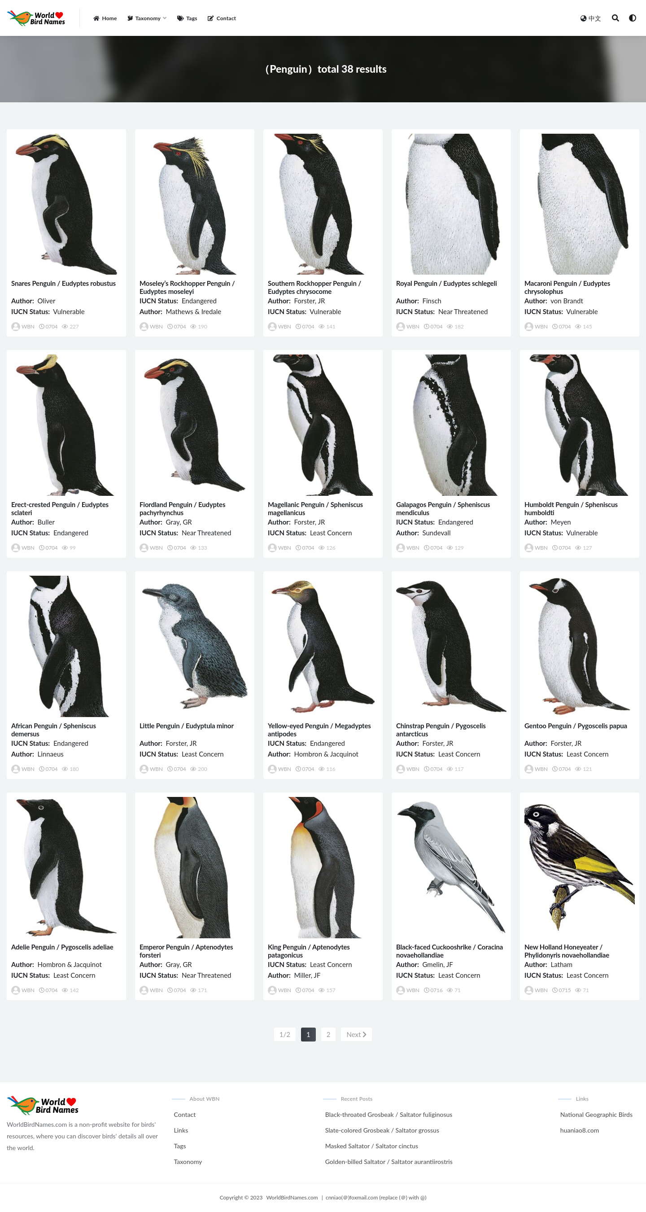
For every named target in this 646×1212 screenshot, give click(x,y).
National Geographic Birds (596, 1114)
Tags (180, 1146)
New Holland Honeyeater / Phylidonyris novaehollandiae (566, 951)
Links (181, 1130)
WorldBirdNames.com (292, 1197)
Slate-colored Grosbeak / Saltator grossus (382, 1130)
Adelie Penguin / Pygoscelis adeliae (62, 947)
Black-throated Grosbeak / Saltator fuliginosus (389, 1114)
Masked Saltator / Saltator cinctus (371, 1146)
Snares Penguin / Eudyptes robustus (63, 283)
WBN (23, 326)
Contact (185, 1114)
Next (356, 1034)
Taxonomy (188, 1161)
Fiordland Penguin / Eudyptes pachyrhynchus (182, 508)
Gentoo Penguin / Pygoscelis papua (575, 726)
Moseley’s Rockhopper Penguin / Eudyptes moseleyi (187, 287)
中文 (591, 18)
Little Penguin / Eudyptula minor (187, 726)
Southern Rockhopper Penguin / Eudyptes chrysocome (314, 287)
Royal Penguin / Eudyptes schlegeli (446, 283)
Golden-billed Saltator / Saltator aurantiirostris (389, 1161)
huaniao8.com (579, 1130)
